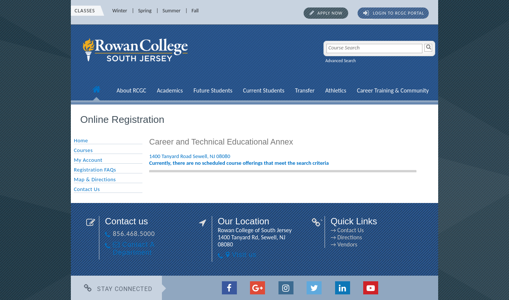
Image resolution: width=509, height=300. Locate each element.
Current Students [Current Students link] (263, 90)
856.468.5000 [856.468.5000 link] (134, 234)
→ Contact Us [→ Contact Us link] (347, 230)
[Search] (428, 48)
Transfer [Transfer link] (304, 90)
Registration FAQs (95, 169)
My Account (88, 160)
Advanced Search (340, 60)
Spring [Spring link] (144, 10)
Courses (83, 150)
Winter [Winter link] (119, 10)
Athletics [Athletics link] (335, 90)
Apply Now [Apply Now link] (330, 13)
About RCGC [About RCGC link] (131, 90)
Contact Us (87, 189)
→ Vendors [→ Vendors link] (344, 244)
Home (81, 140)
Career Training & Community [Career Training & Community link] (393, 90)
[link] (136, 65)
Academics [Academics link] (170, 90)
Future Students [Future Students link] (212, 90)
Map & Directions (95, 179)
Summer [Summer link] (172, 10)
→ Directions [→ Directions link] (346, 237)
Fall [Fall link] (195, 10)
